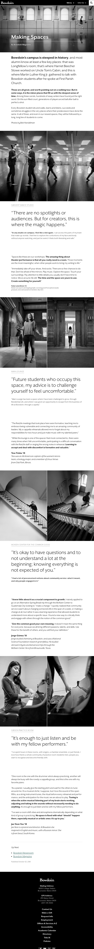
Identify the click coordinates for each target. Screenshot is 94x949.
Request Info (47, 916)
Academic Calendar (47, 930)
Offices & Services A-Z (47, 923)
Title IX (47, 938)
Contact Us (47, 909)
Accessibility (47, 927)
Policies (47, 941)
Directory (47, 934)
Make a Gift (47, 913)
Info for (81, 3)
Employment (47, 920)
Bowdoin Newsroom (23, 853)
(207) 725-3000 (47, 903)
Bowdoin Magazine (22, 856)
